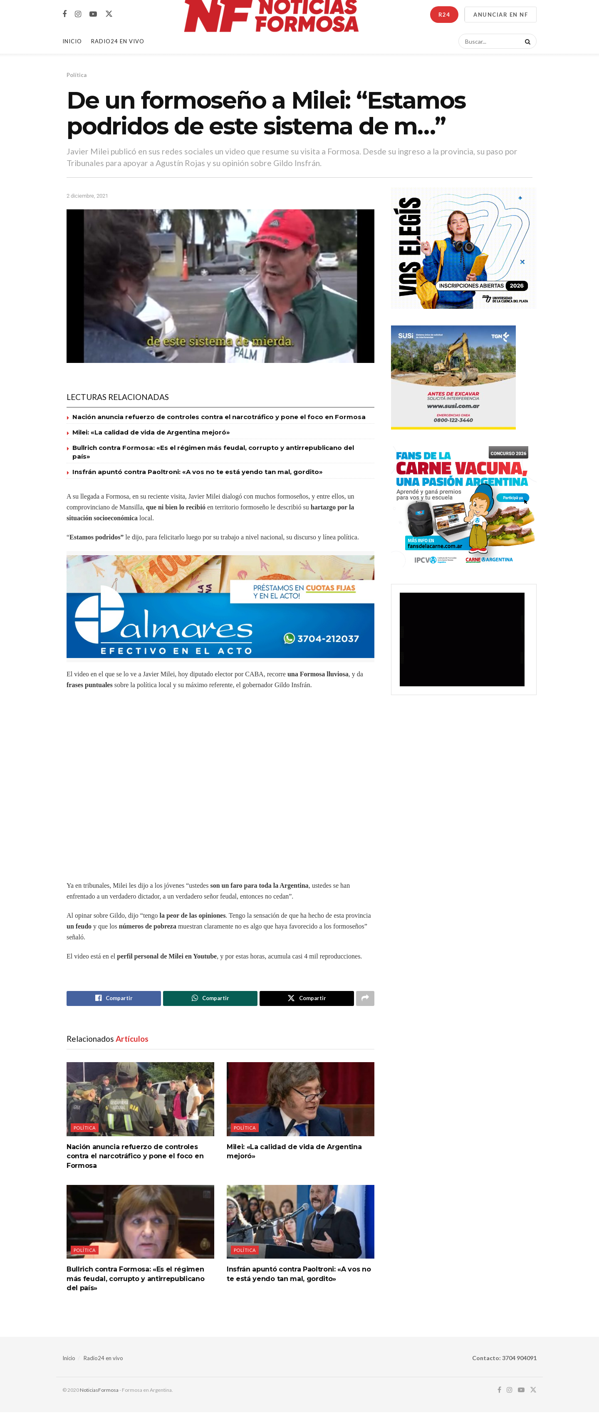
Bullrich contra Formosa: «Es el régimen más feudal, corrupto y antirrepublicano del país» (136, 1279)
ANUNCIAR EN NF (500, 14)
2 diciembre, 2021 (87, 196)
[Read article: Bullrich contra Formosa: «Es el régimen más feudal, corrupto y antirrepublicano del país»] (140, 1222)
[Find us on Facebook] (64, 14)
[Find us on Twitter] (109, 14)
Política (77, 75)
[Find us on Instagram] (78, 14)
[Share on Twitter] (307, 999)
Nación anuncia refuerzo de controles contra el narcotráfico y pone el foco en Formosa (219, 417)
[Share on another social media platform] (365, 999)
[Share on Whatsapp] (210, 999)
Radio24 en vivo (103, 1359)
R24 (444, 14)
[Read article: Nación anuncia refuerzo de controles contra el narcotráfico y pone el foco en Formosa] (140, 1100)
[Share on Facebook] (114, 999)
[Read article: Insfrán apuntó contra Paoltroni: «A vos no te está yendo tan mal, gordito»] (300, 1222)
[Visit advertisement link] (220, 606)
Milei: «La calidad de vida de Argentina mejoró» (151, 432)
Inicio (72, 41)
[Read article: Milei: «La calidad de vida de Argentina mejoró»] (300, 1100)
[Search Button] (526, 41)
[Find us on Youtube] (93, 14)
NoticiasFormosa (99, 1391)
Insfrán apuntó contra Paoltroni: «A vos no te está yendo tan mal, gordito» (197, 472)
